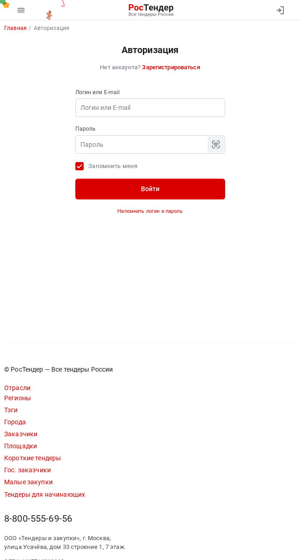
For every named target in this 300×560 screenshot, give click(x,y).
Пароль (85, 129)
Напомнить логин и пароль (149, 211)
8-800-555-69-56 (38, 518)
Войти (150, 189)
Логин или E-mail (97, 92)
